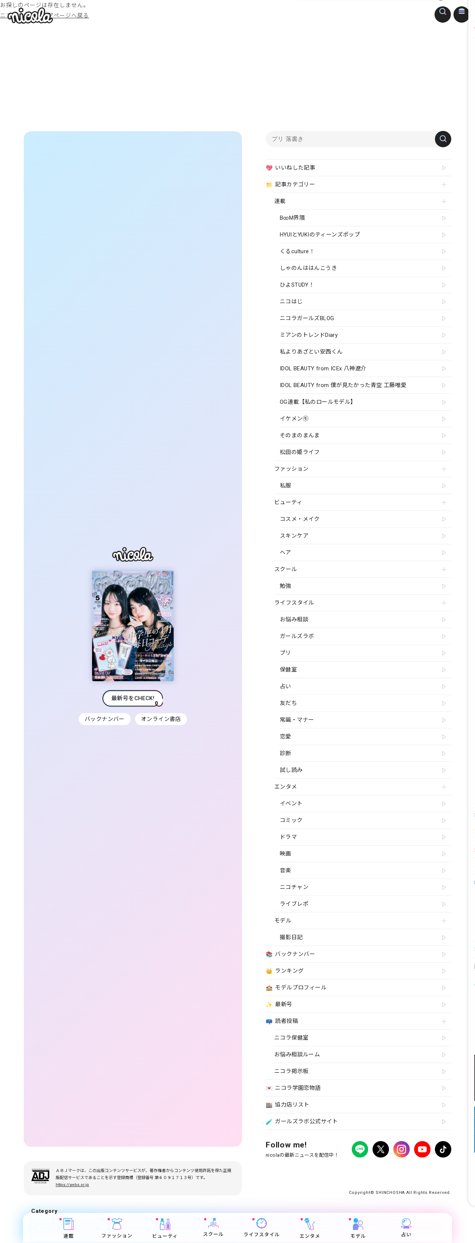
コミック (291, 820)
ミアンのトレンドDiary (309, 335)
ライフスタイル (261, 1228)
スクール (213, 1227)
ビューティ (165, 1228)
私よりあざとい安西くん (311, 351)
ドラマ (288, 837)
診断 (285, 753)
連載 (69, 1228)
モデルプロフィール (296, 988)
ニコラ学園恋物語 (293, 1088)
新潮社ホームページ (429, 1170)
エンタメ (309, 1228)
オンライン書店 (162, 719)
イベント (291, 803)
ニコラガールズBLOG (307, 318)
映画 (285, 853)
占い (406, 1228)
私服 (285, 485)
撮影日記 (291, 937)
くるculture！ (297, 251)
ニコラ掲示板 (291, 1071)
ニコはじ (291, 301)
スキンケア (294, 535)
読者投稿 (282, 1021)
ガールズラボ (297, 636)
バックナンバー (104, 719)
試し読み (291, 770)
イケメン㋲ (294, 418)
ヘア (285, 552)
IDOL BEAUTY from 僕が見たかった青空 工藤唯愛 (343, 385)
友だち (288, 703)
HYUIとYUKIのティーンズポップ (320, 234)
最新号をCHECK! (132, 698)
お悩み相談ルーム (297, 1054)
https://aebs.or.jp (72, 1184)
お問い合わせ (388, 1170)
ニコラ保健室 (291, 1037)
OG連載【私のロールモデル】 (318, 402)
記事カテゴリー (290, 185)
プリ (285, 653)
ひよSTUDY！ (297, 284)
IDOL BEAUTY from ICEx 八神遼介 (323, 368)
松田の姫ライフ (300, 452)
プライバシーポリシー (288, 1170)
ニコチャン (294, 887)
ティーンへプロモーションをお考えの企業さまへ (398, 1176)
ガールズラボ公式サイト (302, 1122)
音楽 (285, 870)
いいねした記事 (290, 168)
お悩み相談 (294, 619)
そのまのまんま (300, 435)
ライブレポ (294, 904)
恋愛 (285, 736)
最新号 (279, 1004)
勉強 (285, 586)
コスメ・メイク (300, 519)
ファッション (117, 1228)
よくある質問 (355, 1170)
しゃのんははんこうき (308, 268)
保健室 (288, 669)
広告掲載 (326, 1170)
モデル (358, 1228)
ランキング (285, 971)
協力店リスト (287, 1105)
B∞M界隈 (292, 218)
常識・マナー (297, 720)
